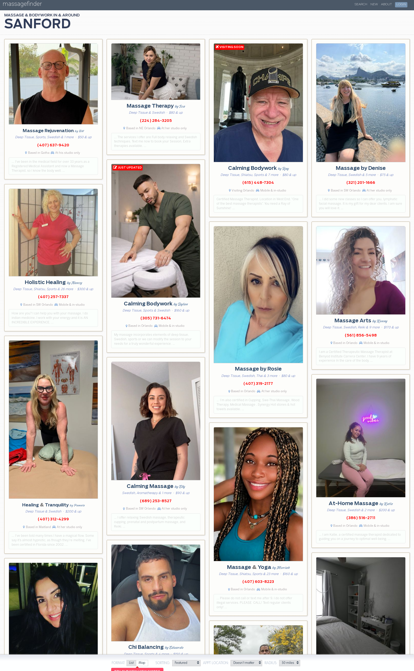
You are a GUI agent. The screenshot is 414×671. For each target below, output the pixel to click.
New (374, 4)
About (386, 4)
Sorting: (163, 663)
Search (361, 4)
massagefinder (22, 4)
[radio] (131, 663)
